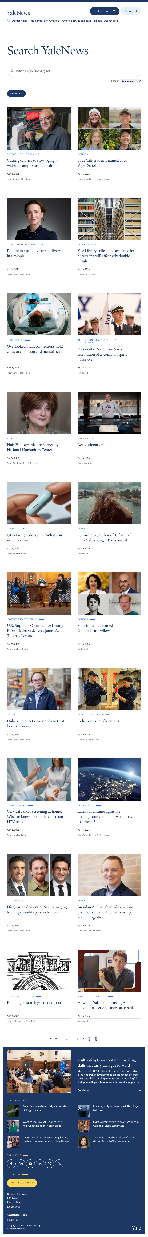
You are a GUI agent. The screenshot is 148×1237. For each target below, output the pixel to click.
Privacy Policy (14, 1219)
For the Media (15, 1202)
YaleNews (18, 13)
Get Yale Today (22, 1182)
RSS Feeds (13, 1198)
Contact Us (14, 1207)
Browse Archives (17, 1194)
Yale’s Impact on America (44, 21)
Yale (136, 1228)
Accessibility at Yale (17, 1214)
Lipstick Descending (106, 21)
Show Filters (16, 93)
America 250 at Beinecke (76, 21)
